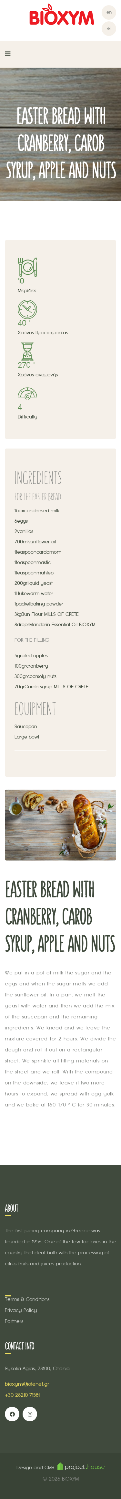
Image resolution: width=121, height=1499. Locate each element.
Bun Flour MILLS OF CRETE (50, 614)
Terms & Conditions (27, 1299)
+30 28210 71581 (22, 1395)
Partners (14, 1321)
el (109, 28)
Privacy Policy (21, 1310)
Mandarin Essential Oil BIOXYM (62, 624)
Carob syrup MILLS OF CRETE (56, 687)
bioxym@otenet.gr (27, 1384)
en (109, 12)
